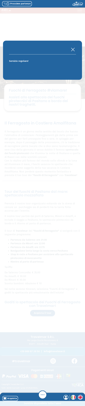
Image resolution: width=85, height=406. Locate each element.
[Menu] (42, 395)
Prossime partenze (17, 3)
